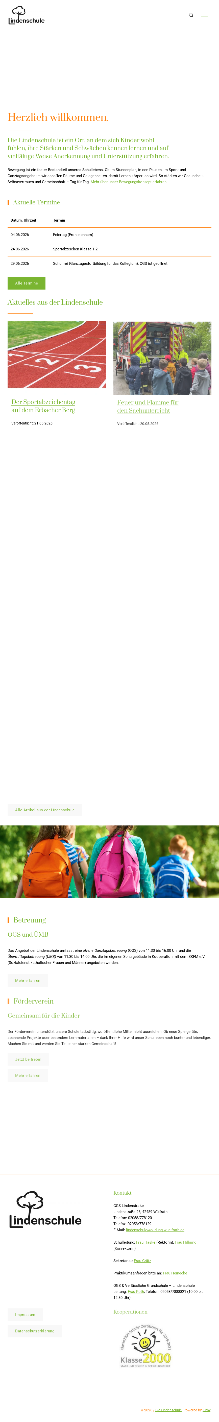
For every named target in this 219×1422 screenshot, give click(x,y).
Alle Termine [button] (26, 285)
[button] (191, 15)
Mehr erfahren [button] (27, 982)
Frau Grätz (142, 1263)
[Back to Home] (26, 15)
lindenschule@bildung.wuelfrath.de (155, 1232)
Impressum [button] (25, 1317)
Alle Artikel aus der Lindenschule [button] (45, 810)
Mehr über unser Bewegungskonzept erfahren (128, 182)
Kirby (206, 1410)
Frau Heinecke (175, 1275)
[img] (57, 360)
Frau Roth (136, 1293)
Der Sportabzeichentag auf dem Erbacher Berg (43, 408)
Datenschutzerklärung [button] (34, 1333)
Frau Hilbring (185, 1244)
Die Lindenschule (168, 1410)
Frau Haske (145, 1244)
